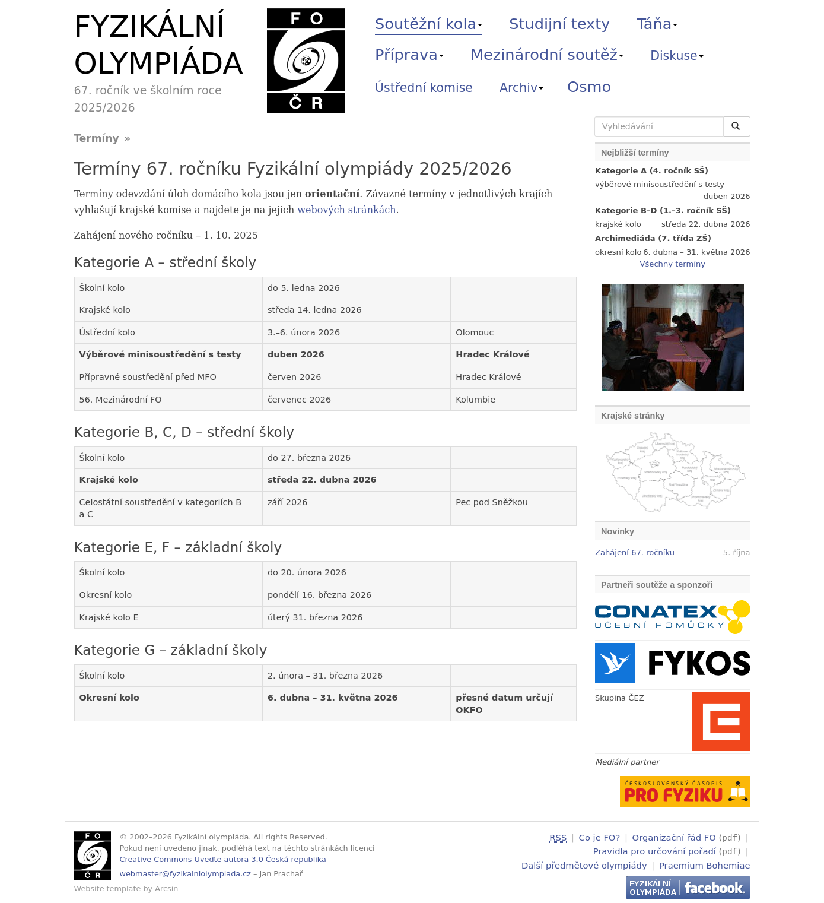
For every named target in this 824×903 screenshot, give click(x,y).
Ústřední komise (424, 88)
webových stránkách (346, 210)
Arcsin (166, 888)
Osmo (589, 87)
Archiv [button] (521, 88)
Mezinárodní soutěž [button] (546, 55)
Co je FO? (600, 837)
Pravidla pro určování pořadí (654, 850)
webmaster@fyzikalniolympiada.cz (186, 873)
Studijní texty (559, 24)
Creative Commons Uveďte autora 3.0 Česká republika (223, 859)
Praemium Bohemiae (704, 863)
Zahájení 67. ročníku (635, 552)
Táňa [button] (657, 24)
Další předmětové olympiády (584, 863)
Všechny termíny (672, 263)
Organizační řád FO (674, 837)
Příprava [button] (409, 55)
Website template (107, 888)
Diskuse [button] (677, 56)
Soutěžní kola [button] (428, 24)
